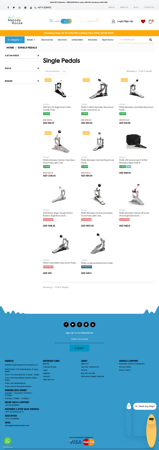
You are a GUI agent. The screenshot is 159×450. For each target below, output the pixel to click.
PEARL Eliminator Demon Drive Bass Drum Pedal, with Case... (97, 214)
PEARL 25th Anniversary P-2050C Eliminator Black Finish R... (133, 161)
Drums (46, 104)
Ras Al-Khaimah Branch (20, 386)
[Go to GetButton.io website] (8, 447)
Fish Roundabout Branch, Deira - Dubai (21, 379)
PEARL (13, 137)
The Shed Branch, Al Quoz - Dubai (22, 370)
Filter (12, 107)
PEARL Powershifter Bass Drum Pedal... (60, 263)
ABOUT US (124, 7)
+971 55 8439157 (12, 405)
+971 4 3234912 (43, 7)
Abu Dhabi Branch (18, 383)
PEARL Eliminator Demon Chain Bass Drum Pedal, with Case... (59, 161)
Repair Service (107, 40)
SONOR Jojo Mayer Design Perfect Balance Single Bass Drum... (58, 214)
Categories (13, 40)
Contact (46, 376)
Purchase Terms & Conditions (131, 364)
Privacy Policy (125, 367)
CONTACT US (149, 7)
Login (45, 370)
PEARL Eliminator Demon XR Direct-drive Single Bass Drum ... (134, 214)
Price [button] (8, 92)
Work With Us (48, 379)
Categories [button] (12, 55)
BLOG (136, 7)
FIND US (112, 7)
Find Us (84, 370)
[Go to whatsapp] (8, 441)
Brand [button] (9, 121)
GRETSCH (15, 131)
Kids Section (92, 40)
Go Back (15, 71)
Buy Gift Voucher (88, 373)
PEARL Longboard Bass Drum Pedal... (97, 263)
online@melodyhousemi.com (17, 425)
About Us (85, 364)
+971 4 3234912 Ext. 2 (14, 412)
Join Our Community (90, 367)
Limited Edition (77, 40)
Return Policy (124, 370)
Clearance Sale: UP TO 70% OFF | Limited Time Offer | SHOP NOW (78, 33)
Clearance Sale (47, 40)
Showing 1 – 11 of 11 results (139, 71)
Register (46, 373)
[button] (151, 20)
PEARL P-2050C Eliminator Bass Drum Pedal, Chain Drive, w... (97, 108)
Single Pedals (27, 47)
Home (10, 47)
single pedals (16, 66)
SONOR (14, 142)
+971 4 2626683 (12, 419)
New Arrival (62, 40)
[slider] (7, 101)
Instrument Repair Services (92, 376)
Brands (30, 40)
